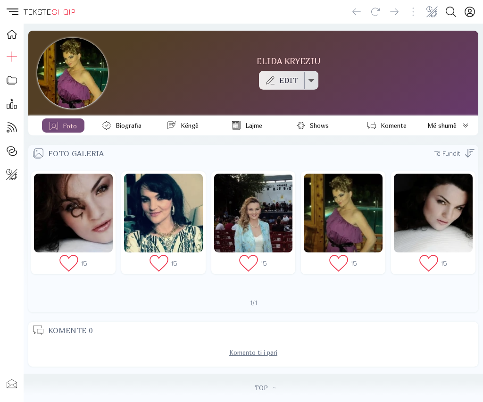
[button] (12, 12)
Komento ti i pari (253, 352)
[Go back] (356, 11)
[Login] (469, 11)
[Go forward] (394, 11)
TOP (265, 388)
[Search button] (450, 11)
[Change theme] (432, 11)
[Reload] (375, 11)
